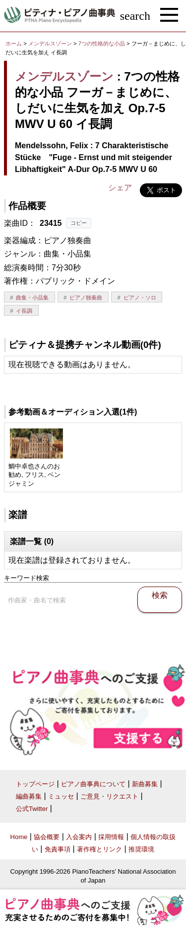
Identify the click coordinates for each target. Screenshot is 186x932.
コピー (78, 223)
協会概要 (47, 837)
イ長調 (24, 311)
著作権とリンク (99, 849)
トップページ (35, 784)
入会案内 (79, 837)
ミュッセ (61, 796)
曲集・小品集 (32, 297)
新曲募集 (145, 784)
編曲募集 (29, 796)
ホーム (13, 43)
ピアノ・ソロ (140, 297)
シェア (120, 187)
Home (19, 837)
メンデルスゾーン (50, 43)
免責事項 (57, 849)
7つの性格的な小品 (102, 43)
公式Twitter (32, 808)
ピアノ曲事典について (93, 784)
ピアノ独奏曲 (85, 297)
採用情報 (111, 837)
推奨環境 (141, 849)
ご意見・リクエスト (109, 796)
